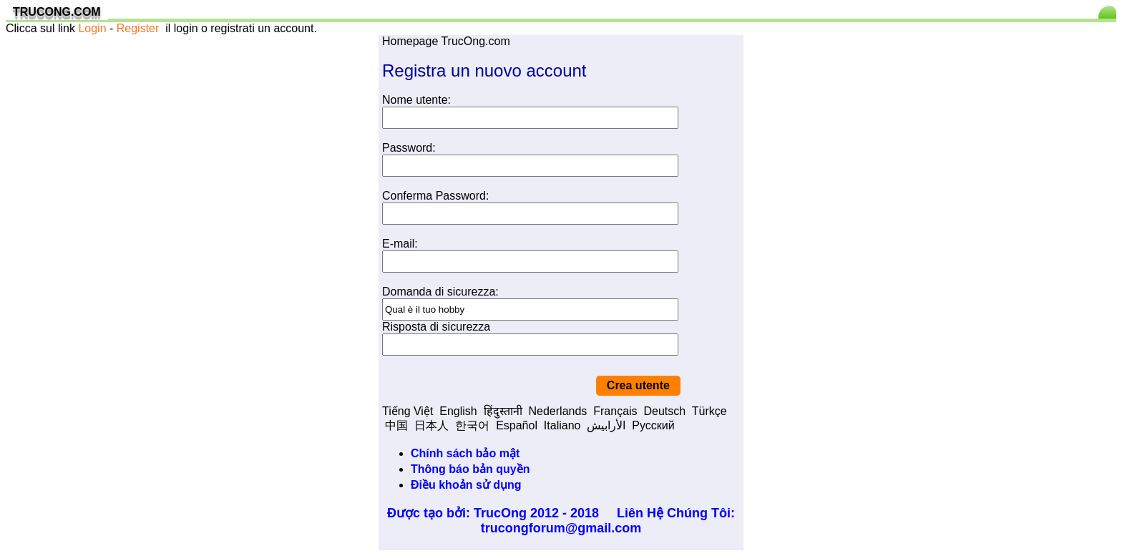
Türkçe (709, 411)
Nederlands (558, 411)
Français (615, 411)
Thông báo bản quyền (470, 469)
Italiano (562, 425)
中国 (396, 425)
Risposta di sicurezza (436, 327)
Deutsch (664, 411)
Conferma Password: (435, 196)
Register (138, 28)
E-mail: (400, 244)
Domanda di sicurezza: (440, 292)
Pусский (653, 425)
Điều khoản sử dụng (466, 485)
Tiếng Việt (407, 411)
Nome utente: (416, 100)
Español (516, 425)
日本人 (431, 425)
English (458, 411)
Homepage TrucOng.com (446, 41)
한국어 (472, 425)
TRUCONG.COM (57, 12)
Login (92, 28)
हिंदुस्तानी (503, 411)
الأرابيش (606, 425)
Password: (409, 148)
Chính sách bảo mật (465, 453)
